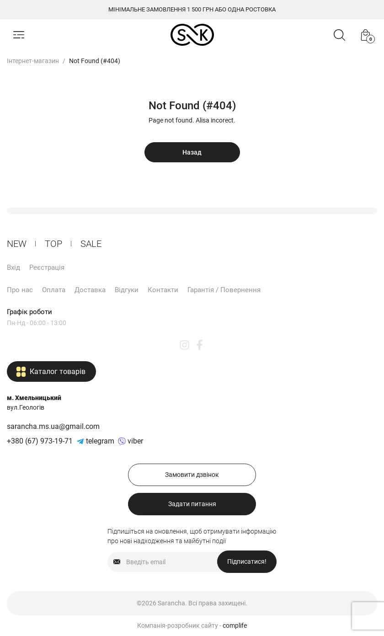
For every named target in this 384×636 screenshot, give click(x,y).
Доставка (90, 290)
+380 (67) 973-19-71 (40, 441)
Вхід (13, 267)
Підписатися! (247, 561)
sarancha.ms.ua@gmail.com (53, 426)
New (17, 243)
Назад (192, 152)
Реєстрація (46, 267)
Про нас (20, 290)
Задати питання (192, 504)
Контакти (163, 290)
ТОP (53, 243)
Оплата (53, 290)
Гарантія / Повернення (224, 290)
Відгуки (127, 290)
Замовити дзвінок (192, 474)
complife (235, 625)
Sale (90, 243)
